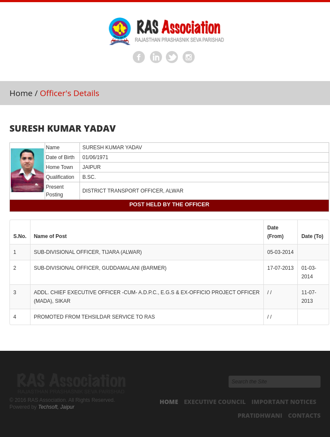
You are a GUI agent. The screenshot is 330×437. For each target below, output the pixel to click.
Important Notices (283, 402)
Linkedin (156, 57)
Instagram (189, 57)
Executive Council (215, 402)
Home (21, 93)
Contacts (304, 415)
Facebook (139, 57)
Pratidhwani (260, 415)
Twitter (172, 57)
